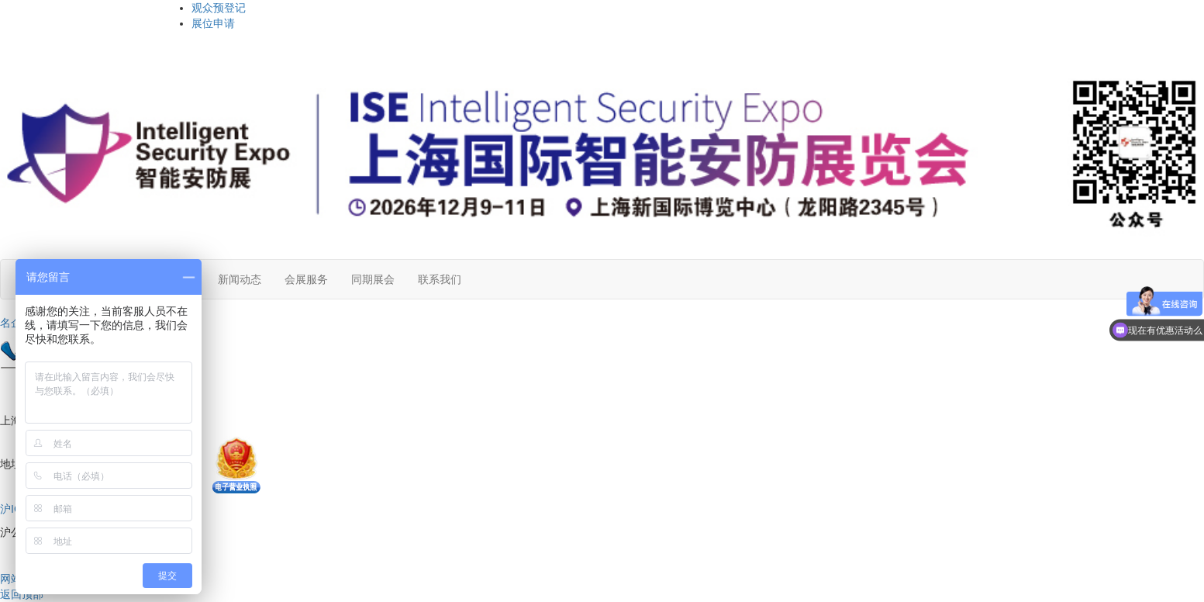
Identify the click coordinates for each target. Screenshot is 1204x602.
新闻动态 (239, 279)
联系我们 (439, 279)
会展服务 (306, 279)
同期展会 (373, 279)
